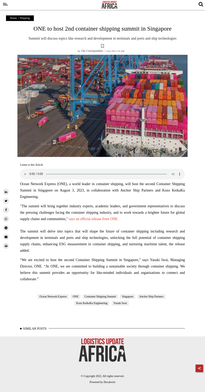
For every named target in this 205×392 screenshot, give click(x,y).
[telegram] (6, 228)
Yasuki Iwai (120, 303)
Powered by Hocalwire (102, 382)
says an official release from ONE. (93, 219)
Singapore (127, 296)
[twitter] (6, 201)
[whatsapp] (6, 219)
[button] (102, 46)
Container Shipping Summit (100, 296)
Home (13, 18)
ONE (75, 296)
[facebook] (6, 210)
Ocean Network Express (53, 296)
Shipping (25, 18)
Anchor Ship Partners (151, 296)
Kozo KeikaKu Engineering (92, 303)
